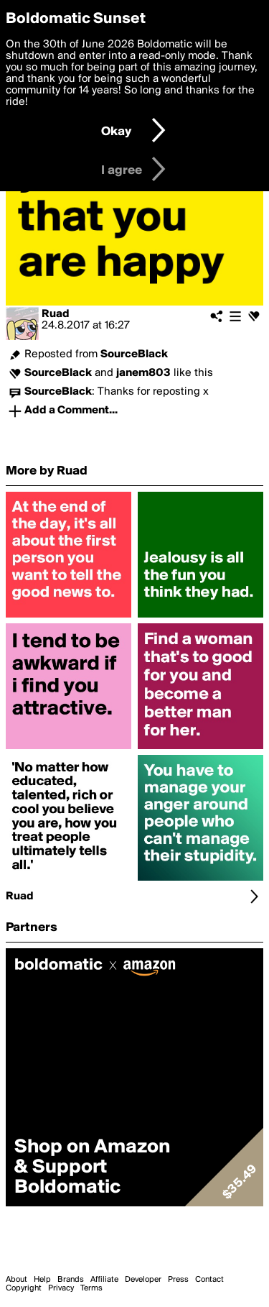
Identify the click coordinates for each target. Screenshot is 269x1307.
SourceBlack (134, 354)
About (16, 1279)
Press (178, 1279)
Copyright (24, 1288)
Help (42, 1279)
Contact (209, 1279)
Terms (91, 1288)
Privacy (61, 1288)
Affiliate (104, 1279)
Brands (70, 1279)
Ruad (56, 314)
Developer (143, 1279)
